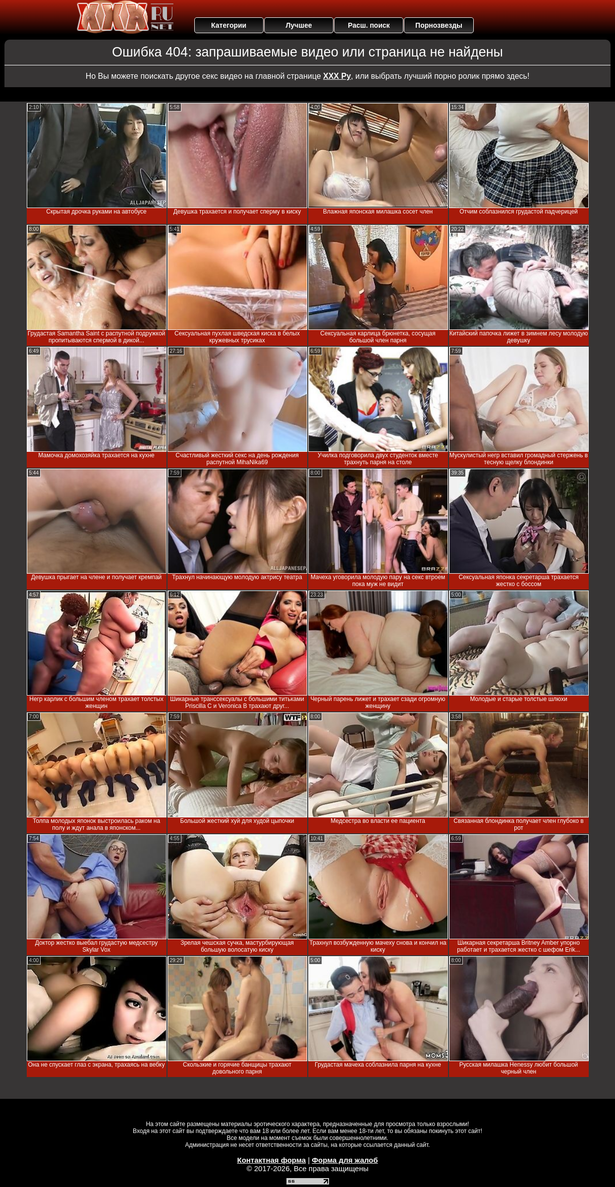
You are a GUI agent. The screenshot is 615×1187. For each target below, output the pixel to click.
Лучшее (298, 25)
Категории (228, 25)
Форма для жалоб (345, 1160)
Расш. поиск (369, 25)
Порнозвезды (438, 25)
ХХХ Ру (337, 76)
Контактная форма (271, 1160)
